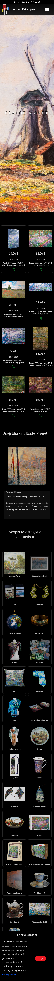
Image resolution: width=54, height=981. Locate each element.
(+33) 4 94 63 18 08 (30, 2)
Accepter (40, 958)
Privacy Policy (9, 975)
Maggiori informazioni (14, 515)
